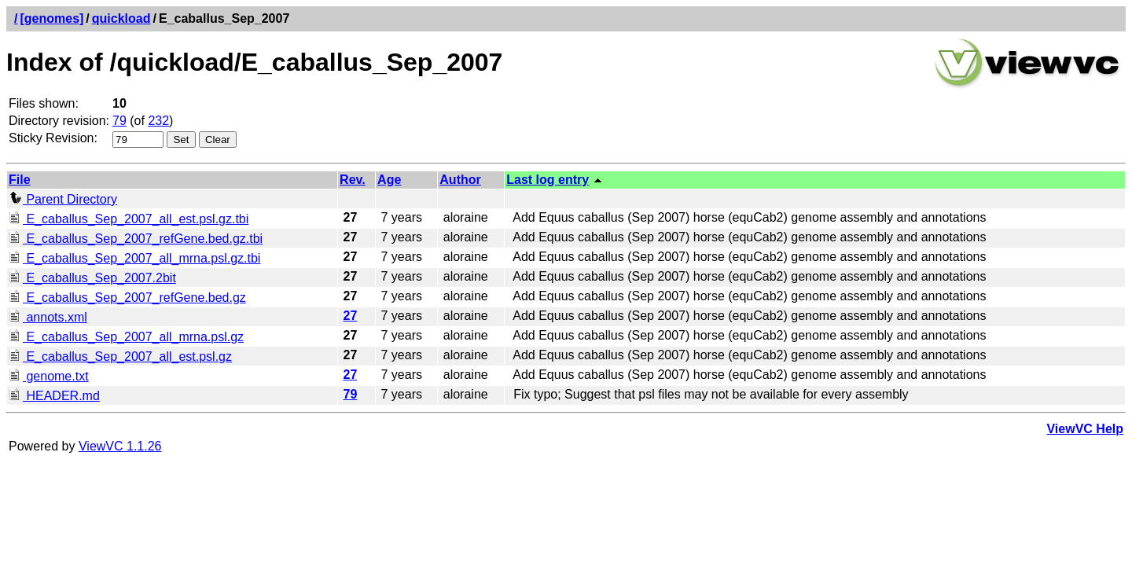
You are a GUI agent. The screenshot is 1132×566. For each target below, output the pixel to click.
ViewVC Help (1084, 429)
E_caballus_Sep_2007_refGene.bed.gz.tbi (136, 238)
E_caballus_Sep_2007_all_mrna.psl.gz (126, 337)
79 (119, 120)
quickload (121, 18)
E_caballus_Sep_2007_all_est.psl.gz (120, 356)
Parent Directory (63, 199)
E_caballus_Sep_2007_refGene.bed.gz (127, 297)
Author (459, 179)
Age (389, 179)
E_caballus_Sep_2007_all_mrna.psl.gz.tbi (134, 258)
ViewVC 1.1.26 (120, 446)
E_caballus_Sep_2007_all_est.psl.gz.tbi (128, 219)
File (20, 179)
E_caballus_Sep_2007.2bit (92, 278)
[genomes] (51, 18)
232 (158, 120)
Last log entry (547, 179)
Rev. (353, 179)
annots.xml (48, 317)
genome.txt (49, 376)
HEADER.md (54, 395)
